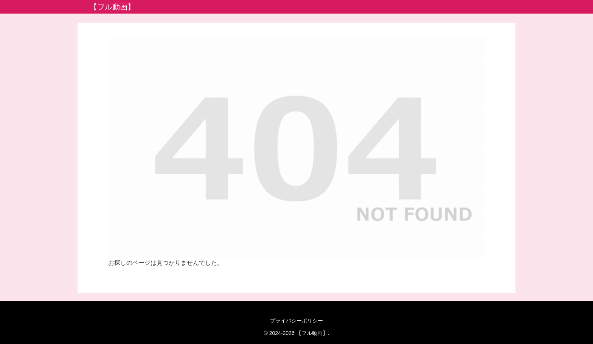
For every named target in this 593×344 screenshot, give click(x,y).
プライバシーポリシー (296, 321)
